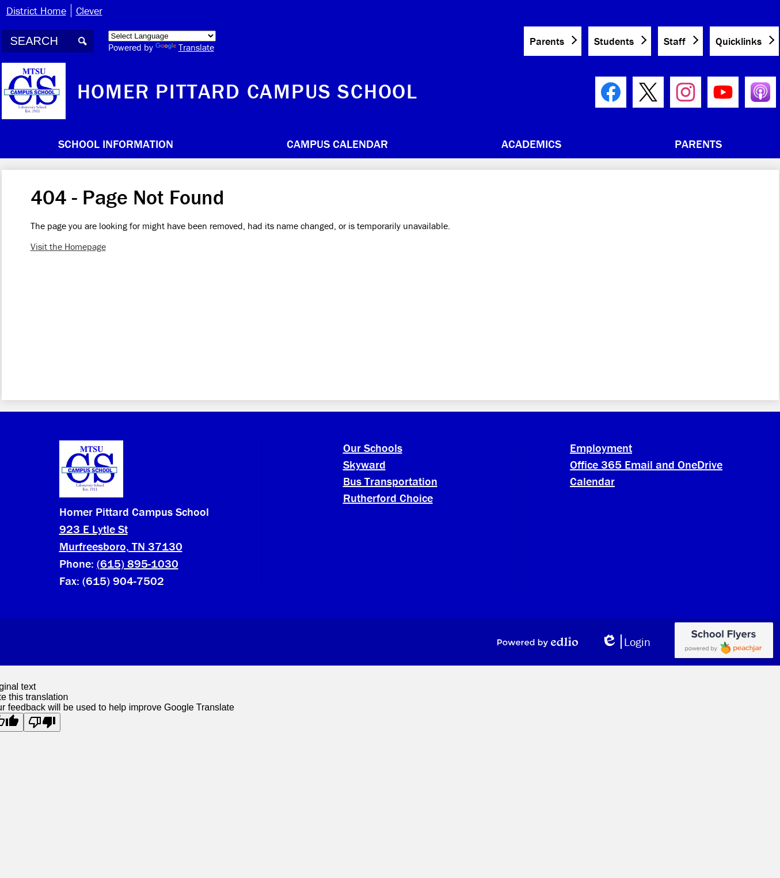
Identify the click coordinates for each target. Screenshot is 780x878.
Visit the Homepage (68, 246)
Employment (601, 447)
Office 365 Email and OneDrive (646, 464)
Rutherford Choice (388, 498)
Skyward (364, 464)
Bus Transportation (390, 481)
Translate (184, 47)
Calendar (592, 481)
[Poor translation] (42, 722)
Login (625, 641)
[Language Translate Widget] (162, 36)
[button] (115, 143)
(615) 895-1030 (137, 563)
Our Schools (372, 447)
